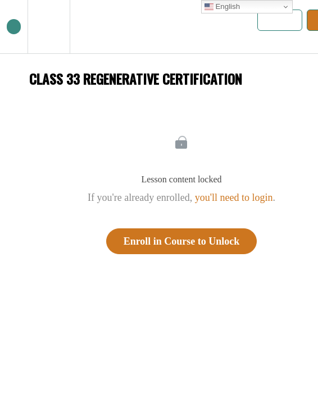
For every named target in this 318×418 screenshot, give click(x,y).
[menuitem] (49, 26)
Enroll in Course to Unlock (182, 241)
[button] (14, 26)
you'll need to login (234, 197)
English (222, 6)
